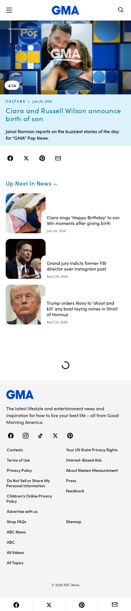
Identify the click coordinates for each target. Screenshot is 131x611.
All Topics (15, 562)
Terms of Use (18, 460)
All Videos (15, 552)
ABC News (16, 532)
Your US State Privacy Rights (92, 449)
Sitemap (73, 521)
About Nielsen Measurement (92, 470)
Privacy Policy (19, 470)
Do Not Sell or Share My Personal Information (28, 483)
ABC (11, 542)
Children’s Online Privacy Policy (29, 498)
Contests (15, 449)
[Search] (121, 10)
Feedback (75, 491)
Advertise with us (22, 511)
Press (71, 480)
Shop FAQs (16, 521)
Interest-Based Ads (84, 460)
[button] (9, 10)
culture (16, 101)
